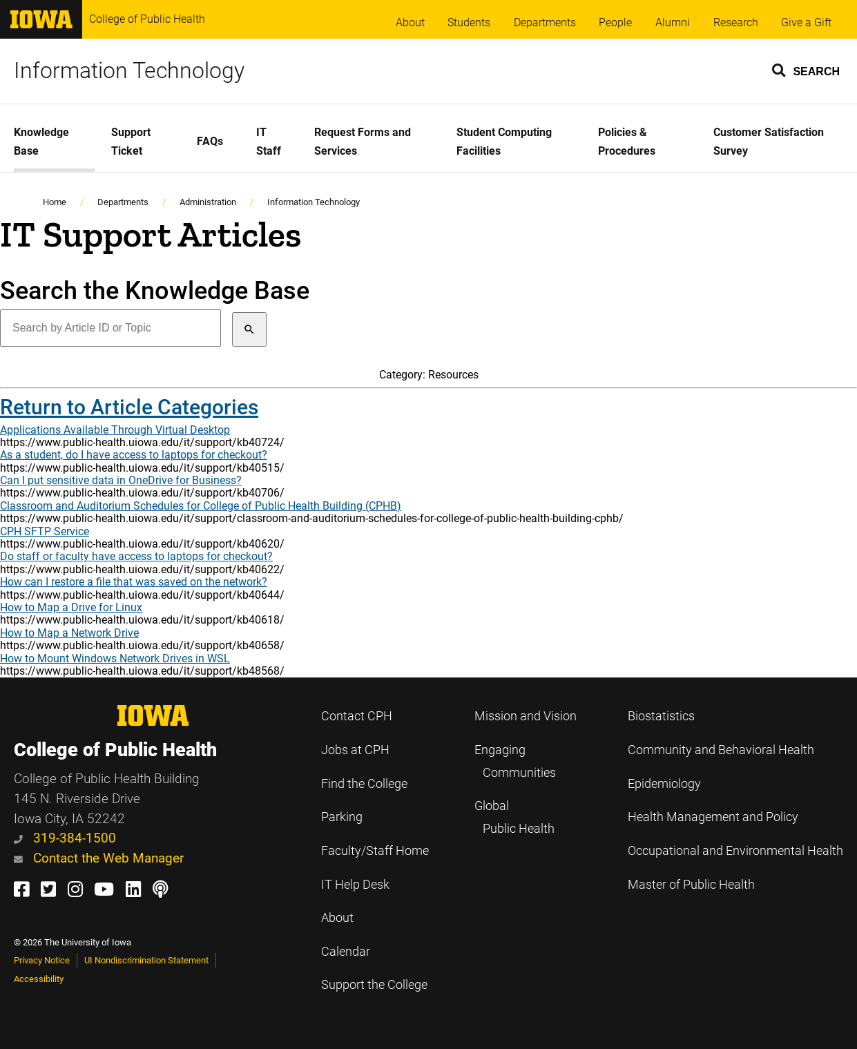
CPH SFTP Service (44, 531)
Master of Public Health (691, 885)
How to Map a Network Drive (69, 632)
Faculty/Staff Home (375, 851)
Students (468, 22)
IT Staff (268, 141)
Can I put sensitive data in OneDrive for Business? (121, 480)
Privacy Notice (42, 960)
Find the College (364, 784)
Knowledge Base (41, 141)
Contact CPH (356, 716)
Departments (545, 22)
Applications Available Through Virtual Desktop (115, 429)
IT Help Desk (355, 885)
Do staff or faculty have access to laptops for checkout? (136, 556)
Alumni (672, 22)
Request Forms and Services (362, 141)
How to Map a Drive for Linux (71, 607)
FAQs (210, 141)
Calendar (345, 952)
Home (54, 202)
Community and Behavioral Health (721, 750)
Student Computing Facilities (504, 141)
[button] (806, 70)
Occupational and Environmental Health (735, 851)
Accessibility (39, 979)
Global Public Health (514, 817)
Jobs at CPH (355, 750)
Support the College (374, 985)
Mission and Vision (525, 716)
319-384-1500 (65, 838)
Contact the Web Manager (99, 858)
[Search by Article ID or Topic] (110, 328)
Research (735, 22)
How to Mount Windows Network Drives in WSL (115, 658)
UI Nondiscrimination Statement (146, 960)
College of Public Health (147, 19)
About (410, 22)
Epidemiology (664, 784)
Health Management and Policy (713, 817)
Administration (208, 202)
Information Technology (129, 70)
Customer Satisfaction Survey (768, 141)
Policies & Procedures (626, 141)
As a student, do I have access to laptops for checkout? (133, 454)
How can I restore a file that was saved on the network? (133, 581)
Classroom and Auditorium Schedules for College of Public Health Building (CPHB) (200, 505)
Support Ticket (131, 141)
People (615, 22)
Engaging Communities (515, 761)
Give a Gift (806, 22)
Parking (342, 817)
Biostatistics (661, 716)
